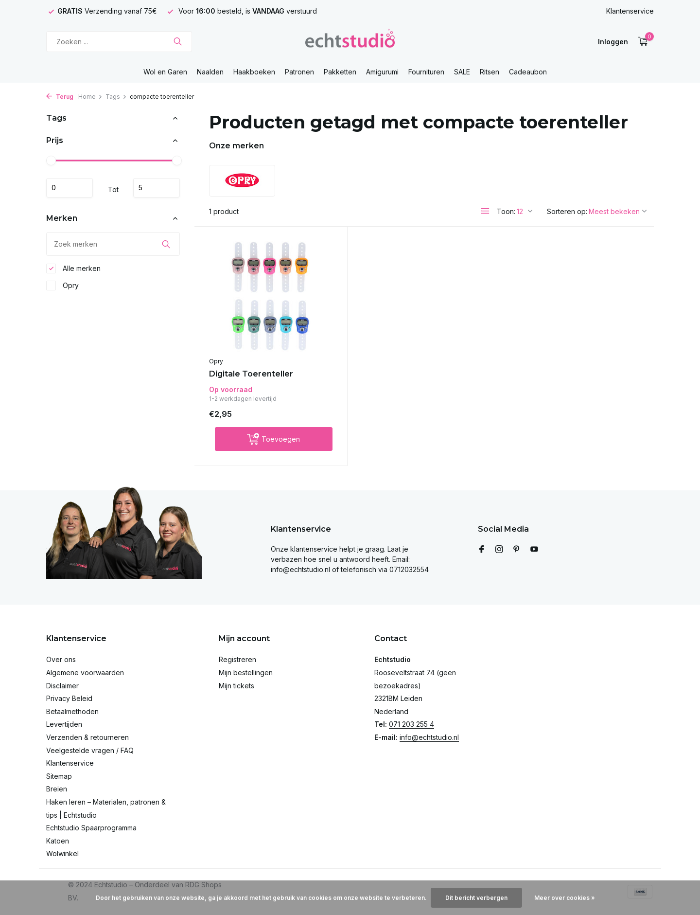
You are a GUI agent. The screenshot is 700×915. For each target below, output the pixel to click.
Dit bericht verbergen (476, 897)
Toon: (506, 211)
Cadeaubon (528, 72)
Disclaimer (62, 686)
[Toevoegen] (273, 439)
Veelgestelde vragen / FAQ (90, 750)
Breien (56, 789)
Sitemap (59, 776)
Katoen (57, 841)
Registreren (237, 659)
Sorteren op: (567, 211)
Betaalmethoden (72, 711)
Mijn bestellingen (246, 672)
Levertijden (64, 724)
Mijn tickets (236, 686)
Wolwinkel (62, 853)
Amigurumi (382, 72)
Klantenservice (630, 11)
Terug (59, 96)
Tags (116, 96)
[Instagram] (499, 550)
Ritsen (489, 72)
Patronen (299, 72)
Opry (62, 285)
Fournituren (426, 72)
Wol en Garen (165, 72)
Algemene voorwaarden (85, 672)
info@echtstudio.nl (429, 737)
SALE (462, 72)
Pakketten (340, 72)
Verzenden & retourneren (87, 737)
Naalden (210, 72)
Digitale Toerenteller (251, 373)
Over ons (61, 659)
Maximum (156, 187)
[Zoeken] (119, 41)
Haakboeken (254, 72)
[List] (485, 211)
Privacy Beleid (69, 698)
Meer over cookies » (564, 897)
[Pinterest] (517, 550)
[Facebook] (482, 550)
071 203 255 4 (411, 724)
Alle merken (73, 268)
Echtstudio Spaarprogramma (91, 828)
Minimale (69, 187)
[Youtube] (534, 550)
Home (90, 96)
